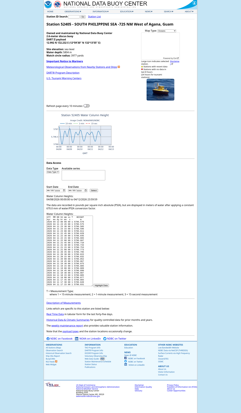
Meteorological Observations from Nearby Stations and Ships (81, 67)
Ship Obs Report (53, 370)
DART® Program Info (94, 364)
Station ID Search (57, 16)
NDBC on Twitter (114, 352)
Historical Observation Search (58, 367)
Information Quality (143, 401)
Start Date (56, 188)
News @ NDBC (130, 369)
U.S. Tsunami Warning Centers (63, 78)
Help (137, 402)
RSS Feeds (51, 375)
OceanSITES (163, 372)
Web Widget (51, 378)
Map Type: (151, 30)
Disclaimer (174, 62)
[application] (160, 46)
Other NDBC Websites (170, 358)
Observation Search (54, 364)
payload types (70, 345)
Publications (90, 381)
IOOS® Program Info (94, 367)
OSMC (160, 375)
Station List (94, 16)
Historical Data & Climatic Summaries (67, 334)
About (188, 11)
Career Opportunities (176, 404)
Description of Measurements (63, 317)
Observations (71, 11)
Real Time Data (55, 328)
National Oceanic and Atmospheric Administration (98, 401)
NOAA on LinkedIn (88, 352)
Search (168, 11)
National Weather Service (87, 402)
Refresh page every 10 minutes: (64, 106)
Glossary (138, 404)
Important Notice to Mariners (64, 61)
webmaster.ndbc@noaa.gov (88, 410)
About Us (163, 380)
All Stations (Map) (53, 361)
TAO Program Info (92, 361)
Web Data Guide (92, 372)
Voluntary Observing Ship (96, 370)
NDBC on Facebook (59, 352)
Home (50, 11)
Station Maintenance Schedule (98, 375)
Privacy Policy (173, 399)
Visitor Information (166, 386)
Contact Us (163, 388)
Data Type (52, 170)
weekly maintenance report (67, 339)
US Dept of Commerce (85, 399)
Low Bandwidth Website (168, 361)
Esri (175, 58)
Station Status (91, 378)
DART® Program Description (62, 72)
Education (126, 11)
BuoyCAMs (50, 372)
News (148, 11)
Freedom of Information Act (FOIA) (182, 401)
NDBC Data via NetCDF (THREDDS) (173, 364)
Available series (83, 173)
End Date (77, 188)
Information (100, 11)
